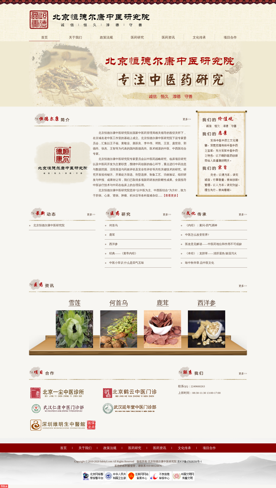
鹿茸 (112, 234)
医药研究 (137, 37)
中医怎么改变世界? (197, 234)
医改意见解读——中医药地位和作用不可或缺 (213, 244)
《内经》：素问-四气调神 (201, 225)
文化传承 (199, 37)
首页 (44, 37)
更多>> (187, 119)
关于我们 (75, 37)
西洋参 (113, 244)
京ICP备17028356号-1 (189, 461)
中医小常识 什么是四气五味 (126, 262)
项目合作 (230, 37)
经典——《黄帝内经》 (123, 253)
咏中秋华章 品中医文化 (199, 262)
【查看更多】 (170, 195)
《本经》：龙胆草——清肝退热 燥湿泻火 (211, 253)
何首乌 (113, 225)
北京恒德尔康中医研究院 (49, 225)
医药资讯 (168, 37)
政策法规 (106, 37)
